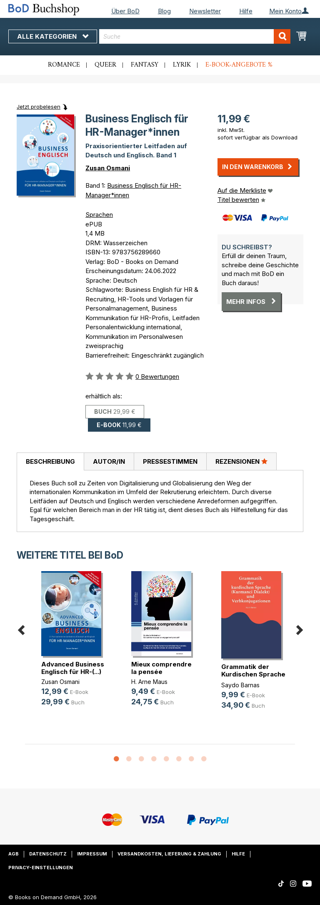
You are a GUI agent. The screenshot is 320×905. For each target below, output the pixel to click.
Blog (164, 11)
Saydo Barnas (240, 685)
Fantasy (144, 65)
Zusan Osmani (107, 168)
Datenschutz (48, 854)
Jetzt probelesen (38, 106)
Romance (64, 65)
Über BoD (125, 11)
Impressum (92, 854)
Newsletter (205, 11)
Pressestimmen (170, 461)
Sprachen (99, 215)
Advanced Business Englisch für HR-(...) (72, 668)
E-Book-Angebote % (238, 65)
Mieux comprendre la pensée (161, 668)
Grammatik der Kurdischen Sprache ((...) (253, 674)
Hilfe (245, 11)
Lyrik (182, 65)
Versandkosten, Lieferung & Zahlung (169, 854)
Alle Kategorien (52, 36)
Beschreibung (50, 461)
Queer (105, 65)
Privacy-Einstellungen (40, 867)
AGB (13, 854)
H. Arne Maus (149, 681)
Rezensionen (241, 461)
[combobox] (194, 36)
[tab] (50, 461)
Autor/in (109, 461)
